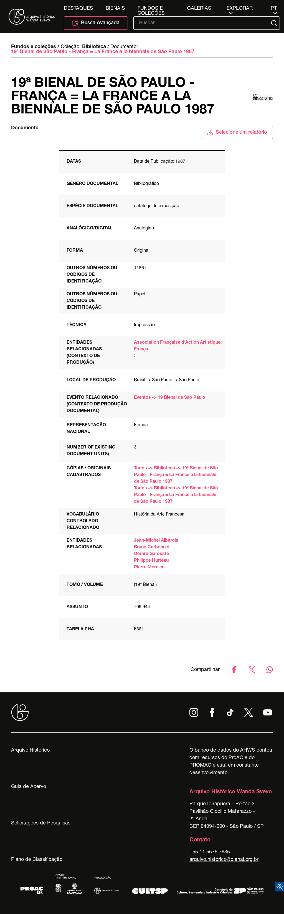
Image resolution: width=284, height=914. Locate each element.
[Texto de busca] (203, 23)
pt (274, 8)
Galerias (199, 8)
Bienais (115, 8)
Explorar (240, 8)
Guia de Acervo (28, 786)
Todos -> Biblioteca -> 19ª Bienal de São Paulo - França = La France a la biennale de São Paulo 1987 (176, 475)
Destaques (78, 8)
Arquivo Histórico (30, 750)
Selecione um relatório (237, 132)
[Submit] (274, 23)
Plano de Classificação (36, 859)
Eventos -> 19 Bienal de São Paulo (169, 398)
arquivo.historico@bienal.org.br (223, 859)
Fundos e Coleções (151, 8)
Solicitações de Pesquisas (40, 823)
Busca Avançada (96, 23)
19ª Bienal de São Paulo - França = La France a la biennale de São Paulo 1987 (102, 52)
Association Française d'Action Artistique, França (178, 346)
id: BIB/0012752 (263, 97)
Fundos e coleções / (35, 46)
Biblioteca (94, 46)
